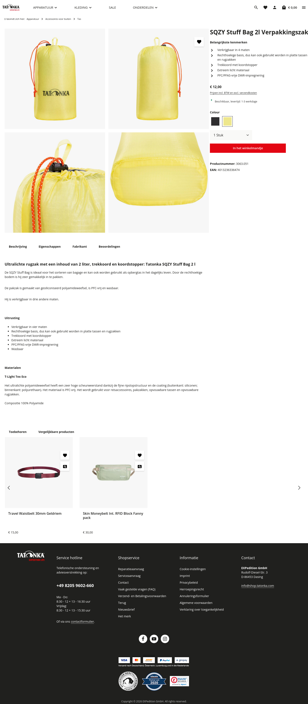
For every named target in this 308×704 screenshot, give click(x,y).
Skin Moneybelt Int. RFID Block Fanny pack (113, 515)
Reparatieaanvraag (130, 569)
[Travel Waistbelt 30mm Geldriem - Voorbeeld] (64, 466)
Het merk (124, 616)
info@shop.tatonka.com (256, 585)
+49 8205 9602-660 (75, 585)
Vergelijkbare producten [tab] (54, 431)
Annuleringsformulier (193, 596)
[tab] (18, 250)
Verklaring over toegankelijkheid (201, 609)
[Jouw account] (274, 9)
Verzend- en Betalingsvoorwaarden (141, 596)
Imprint (184, 575)
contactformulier (81, 621)
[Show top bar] (304, 9)
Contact (123, 582)
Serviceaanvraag (129, 575)
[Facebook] (143, 638)
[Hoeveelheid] (231, 139)
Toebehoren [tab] (17, 431)
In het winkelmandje (248, 152)
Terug (122, 602)
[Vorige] (9, 487)
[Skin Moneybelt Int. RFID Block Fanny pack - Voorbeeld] (139, 466)
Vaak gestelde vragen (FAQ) (136, 589)
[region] (106, 135)
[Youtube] (154, 638)
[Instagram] (165, 638)
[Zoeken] (256, 9)
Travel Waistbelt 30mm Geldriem (34, 513)
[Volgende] (298, 487)
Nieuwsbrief (126, 609)
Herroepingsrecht (191, 589)
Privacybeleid (188, 582)
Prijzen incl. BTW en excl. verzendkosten (233, 97)
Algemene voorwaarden (195, 602)
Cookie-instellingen (192, 569)
